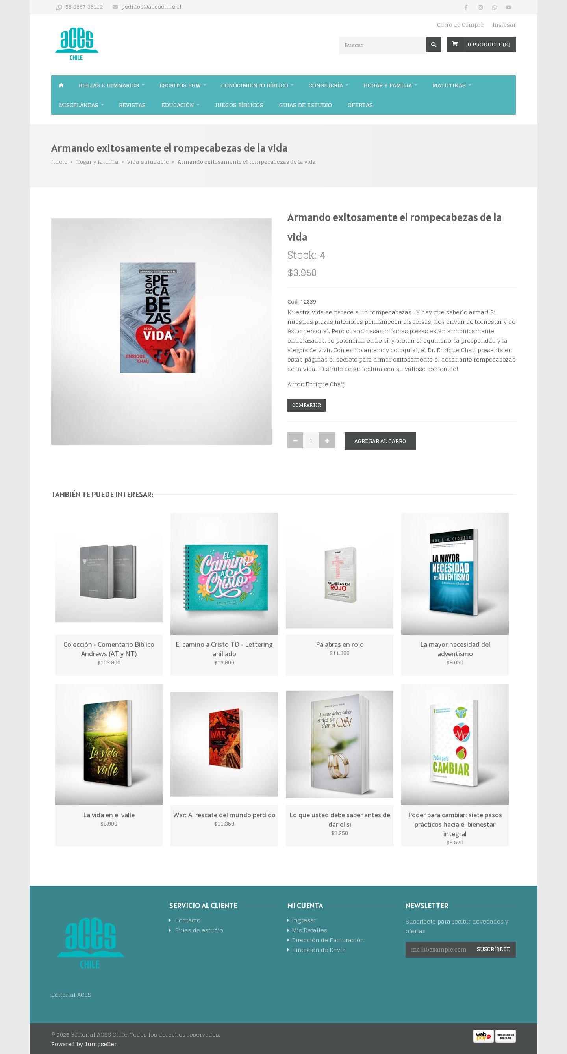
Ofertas (360, 105)
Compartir (306, 405)
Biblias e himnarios (109, 85)
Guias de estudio (305, 105)
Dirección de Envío (319, 950)
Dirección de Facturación (328, 941)
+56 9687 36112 (83, 7)
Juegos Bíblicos (239, 105)
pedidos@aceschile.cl (151, 7)
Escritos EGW (180, 85)
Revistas (132, 105)
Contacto (187, 921)
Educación (177, 105)
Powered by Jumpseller (84, 1044)
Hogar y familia (387, 85)
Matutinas (449, 85)
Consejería (326, 85)
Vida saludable (148, 162)
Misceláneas (78, 105)
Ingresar (504, 25)
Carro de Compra (460, 25)
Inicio (61, 85)
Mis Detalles (309, 931)
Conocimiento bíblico (254, 85)
